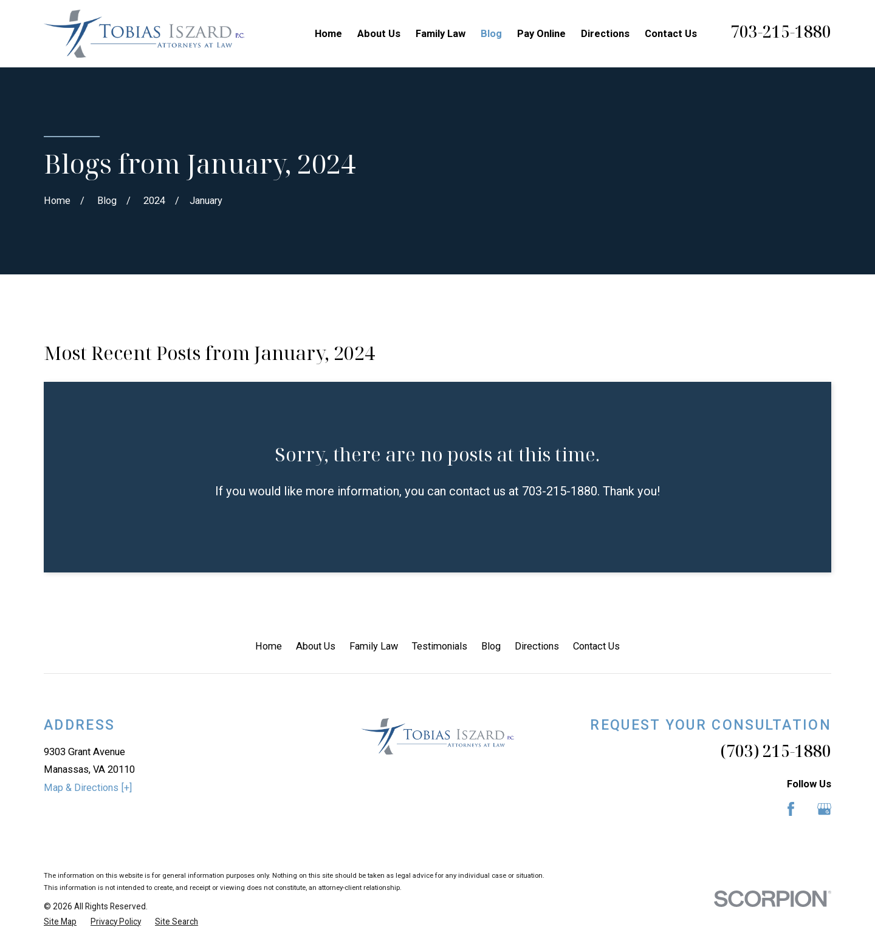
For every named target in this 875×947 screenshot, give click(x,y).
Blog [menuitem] (491, 33)
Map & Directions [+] (88, 787)
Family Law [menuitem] (440, 33)
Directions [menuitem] (605, 33)
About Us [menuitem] (378, 33)
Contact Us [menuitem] (671, 33)
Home (268, 646)
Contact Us (596, 646)
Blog (491, 646)
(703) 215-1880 (776, 751)
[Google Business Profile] (824, 809)
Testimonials (439, 646)
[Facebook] (791, 809)
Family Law (373, 646)
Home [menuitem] (328, 33)
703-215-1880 (780, 31)
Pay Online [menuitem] (541, 33)
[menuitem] (60, 921)
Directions (537, 646)
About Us (315, 646)
